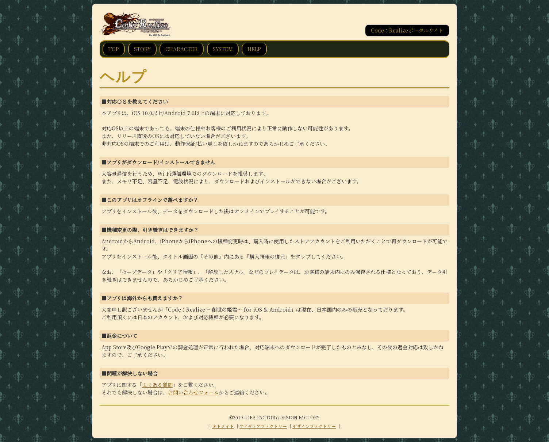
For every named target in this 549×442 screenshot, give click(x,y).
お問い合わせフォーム (193, 392)
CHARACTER (181, 49)
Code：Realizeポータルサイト (407, 30)
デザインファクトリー (314, 426)
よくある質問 (157, 384)
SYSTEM (223, 49)
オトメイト (223, 426)
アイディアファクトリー (263, 426)
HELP (254, 49)
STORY (142, 49)
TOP (113, 49)
